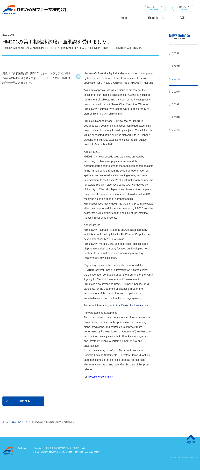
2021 (175, 79)
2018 (175, 117)
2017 (175, 130)
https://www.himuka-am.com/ (131, 305)
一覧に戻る (23, 401)
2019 (175, 104)
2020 (175, 91)
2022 (175, 66)
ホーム (5, 422)
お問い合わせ (183, 8)
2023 (175, 53)
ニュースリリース (155, 8)
